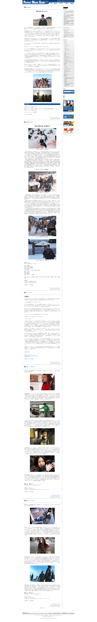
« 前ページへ (42, 607)
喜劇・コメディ (67, 53)
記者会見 (65, 85)
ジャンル (65, 43)
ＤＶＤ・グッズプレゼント (68, 61)
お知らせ (65, 41)
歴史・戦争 (66, 56)
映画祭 (65, 80)
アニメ (65, 47)
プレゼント (66, 59)
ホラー (65, 52)
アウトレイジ (29, 292)
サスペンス (66, 48)
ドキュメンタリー (67, 49)
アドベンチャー (67, 45)
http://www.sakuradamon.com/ (32, 282)
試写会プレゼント (67, 60)
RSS (65, 96)
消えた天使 (66, 30)
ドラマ (65, 51)
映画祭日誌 (66, 75)
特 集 (65, 76)
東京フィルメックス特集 (68, 83)
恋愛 (65, 55)
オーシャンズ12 (66, 29)
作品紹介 (65, 63)
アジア (65, 65)
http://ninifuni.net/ (34, 106)
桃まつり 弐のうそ (30, 500)
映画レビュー (58, 117)
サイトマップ (71, 612)
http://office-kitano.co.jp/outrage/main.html (31, 355)
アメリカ (65, 67)
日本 (54, 117)
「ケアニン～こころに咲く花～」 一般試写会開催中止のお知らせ (69, 12)
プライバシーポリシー (57, 612)
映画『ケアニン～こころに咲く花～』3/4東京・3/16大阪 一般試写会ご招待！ (68, 15)
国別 (64, 64)
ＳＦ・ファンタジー (67, 57)
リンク (50, 612)
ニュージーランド (67, 68)
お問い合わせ (65, 612)
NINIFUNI (28, 7)
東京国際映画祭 (67, 84)
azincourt (48, 618)
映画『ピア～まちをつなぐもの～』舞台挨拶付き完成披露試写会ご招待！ (68, 21)
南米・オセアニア (67, 71)
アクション (66, 44)
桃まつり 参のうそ (30, 366)
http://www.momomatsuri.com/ (29, 488)
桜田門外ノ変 (29, 122)
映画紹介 (65, 81)
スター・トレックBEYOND (68, 34)
